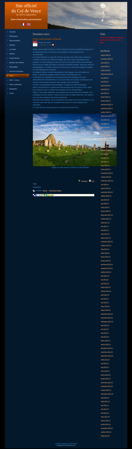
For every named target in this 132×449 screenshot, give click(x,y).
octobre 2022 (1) (106, 112)
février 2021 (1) (105, 142)
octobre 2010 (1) (106, 432)
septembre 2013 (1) (107, 321)
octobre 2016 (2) (106, 245)
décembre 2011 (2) (107, 382)
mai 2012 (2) (105, 363)
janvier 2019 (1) (106, 188)
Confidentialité (73, 443)
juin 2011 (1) (105, 405)
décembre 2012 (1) (107, 348)
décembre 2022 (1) (107, 104)
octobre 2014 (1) (106, 291)
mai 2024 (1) (105, 81)
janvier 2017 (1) (106, 238)
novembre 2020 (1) (107, 150)
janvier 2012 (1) (106, 378)
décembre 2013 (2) (107, 314)
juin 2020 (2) (105, 154)
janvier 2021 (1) (106, 146)
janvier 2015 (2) (106, 287)
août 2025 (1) (105, 62)
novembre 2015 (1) (107, 268)
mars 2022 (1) (105, 127)
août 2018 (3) (105, 199)
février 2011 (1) (105, 420)
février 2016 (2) (105, 256)
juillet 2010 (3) (105, 435)
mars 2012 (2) (105, 371)
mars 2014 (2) (105, 306)
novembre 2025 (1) (107, 58)
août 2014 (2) (105, 295)
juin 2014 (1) (105, 298)
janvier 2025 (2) (106, 70)
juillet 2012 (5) (105, 359)
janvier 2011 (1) (106, 424)
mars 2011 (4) (105, 416)
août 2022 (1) (105, 119)
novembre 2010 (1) (107, 428)
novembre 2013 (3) (107, 317)
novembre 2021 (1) (107, 131)
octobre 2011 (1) (106, 390)
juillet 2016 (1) (105, 253)
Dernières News (55, 191)
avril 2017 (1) (105, 230)
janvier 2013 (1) (106, 344)
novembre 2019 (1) (107, 173)
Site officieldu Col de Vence (26, 8)
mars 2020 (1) (105, 165)
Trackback (84, 181)
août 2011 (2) (105, 397)
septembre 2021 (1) (107, 135)
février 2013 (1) (105, 340)
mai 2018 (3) (105, 203)
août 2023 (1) (105, 89)
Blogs (45, 191)
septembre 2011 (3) (107, 394)
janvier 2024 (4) (106, 85)
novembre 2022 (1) (107, 108)
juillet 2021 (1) (105, 139)
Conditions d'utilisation (61, 443)
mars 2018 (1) (105, 207)
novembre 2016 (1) (107, 241)
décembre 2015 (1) (107, 264)
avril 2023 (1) (105, 93)
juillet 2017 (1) (105, 222)
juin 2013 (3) (105, 329)
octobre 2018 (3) (106, 196)
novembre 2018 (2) (107, 192)
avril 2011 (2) (105, 413)
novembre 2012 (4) (107, 352)
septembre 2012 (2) (107, 355)
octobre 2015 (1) (106, 272)
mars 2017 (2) (105, 234)
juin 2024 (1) (105, 78)
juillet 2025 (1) (105, 66)
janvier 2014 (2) (106, 310)
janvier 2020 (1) (106, 169)
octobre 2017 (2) (106, 218)
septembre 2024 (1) (107, 74)
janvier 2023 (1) (106, 100)
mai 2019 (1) (105, 184)
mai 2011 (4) (105, 409)
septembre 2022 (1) (107, 116)
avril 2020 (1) (105, 161)
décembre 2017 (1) (107, 215)
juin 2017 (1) (105, 226)
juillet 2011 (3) (105, 401)
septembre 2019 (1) (107, 180)
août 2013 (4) (105, 325)
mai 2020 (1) (105, 157)
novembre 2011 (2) (107, 386)
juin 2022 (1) (105, 123)
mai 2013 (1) (105, 333)
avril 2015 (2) (105, 283)
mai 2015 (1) (105, 279)
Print (93, 181)
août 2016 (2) (105, 249)
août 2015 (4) (105, 276)
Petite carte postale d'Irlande (47, 39)
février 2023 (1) (105, 97)
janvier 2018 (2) (106, 211)
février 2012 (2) (105, 375)
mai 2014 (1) (105, 302)
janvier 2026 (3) (106, 55)
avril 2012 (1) (105, 367)
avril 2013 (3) (105, 336)
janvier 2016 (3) (106, 260)
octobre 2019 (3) (106, 177)
